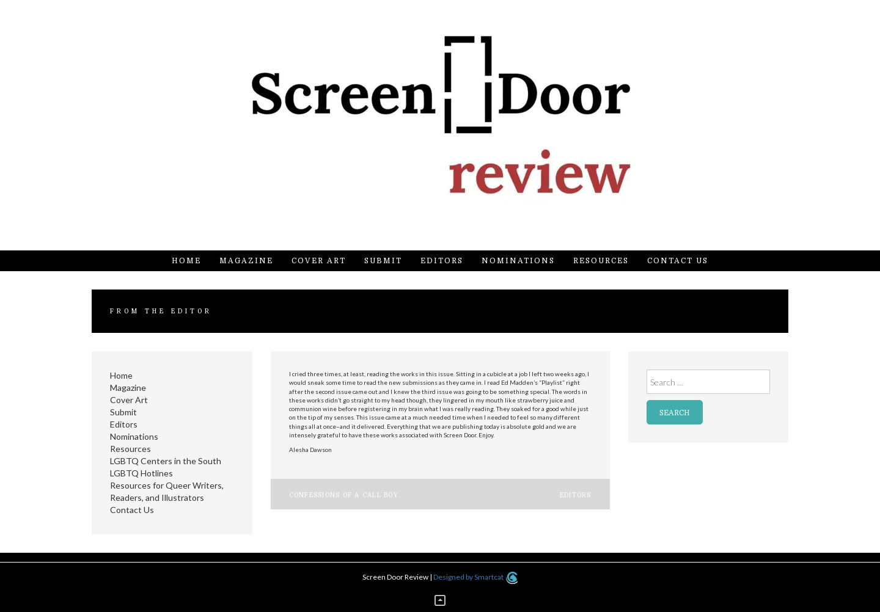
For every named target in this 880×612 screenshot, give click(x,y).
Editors (441, 261)
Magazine (246, 261)
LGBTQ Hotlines (141, 473)
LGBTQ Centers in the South (165, 461)
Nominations (518, 261)
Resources (601, 261)
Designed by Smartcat (475, 576)
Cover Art (319, 261)
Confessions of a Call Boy (343, 495)
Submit (383, 261)
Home (186, 261)
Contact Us (677, 261)
